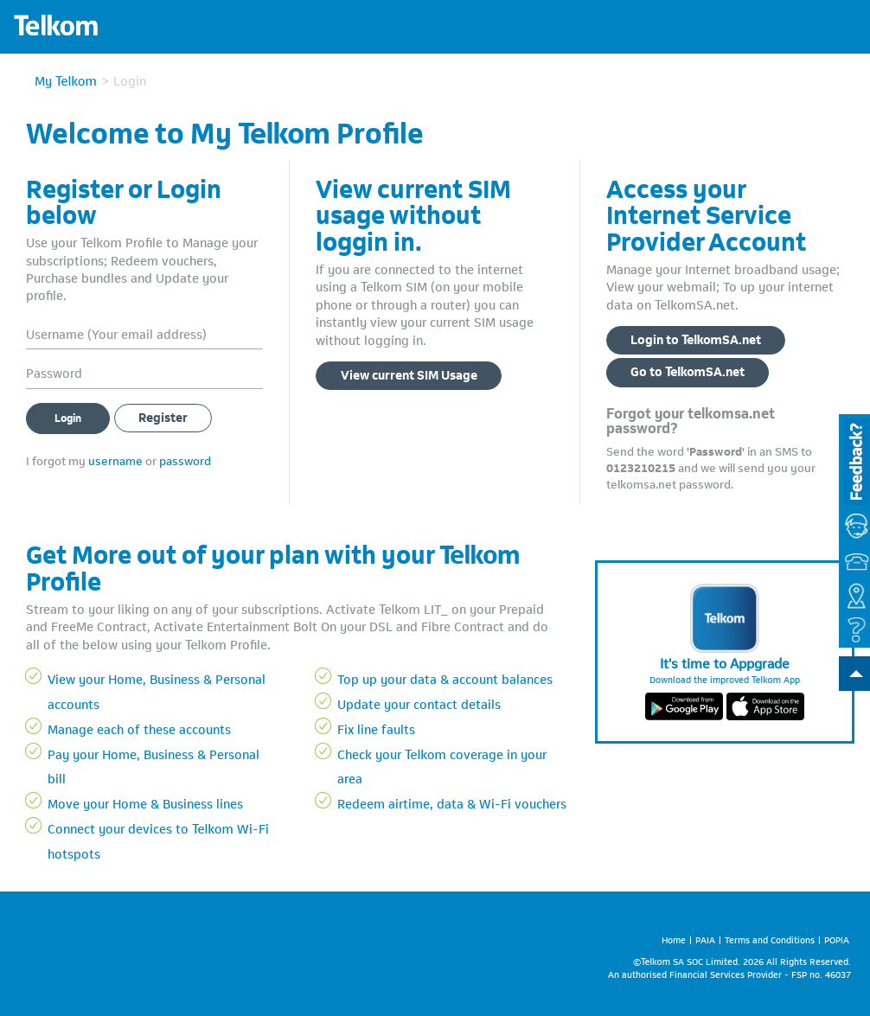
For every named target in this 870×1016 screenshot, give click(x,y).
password (185, 459)
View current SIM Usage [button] (409, 373)
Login (67, 417)
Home (674, 938)
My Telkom (66, 79)
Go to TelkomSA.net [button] (687, 370)
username (115, 459)
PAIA (705, 938)
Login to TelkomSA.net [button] (695, 338)
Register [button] (163, 416)
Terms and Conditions (770, 938)
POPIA (836, 938)
